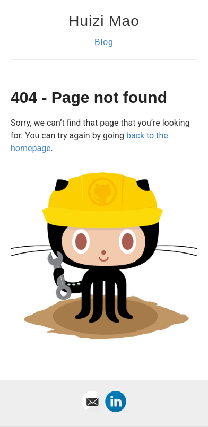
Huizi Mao (103, 21)
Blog (104, 42)
